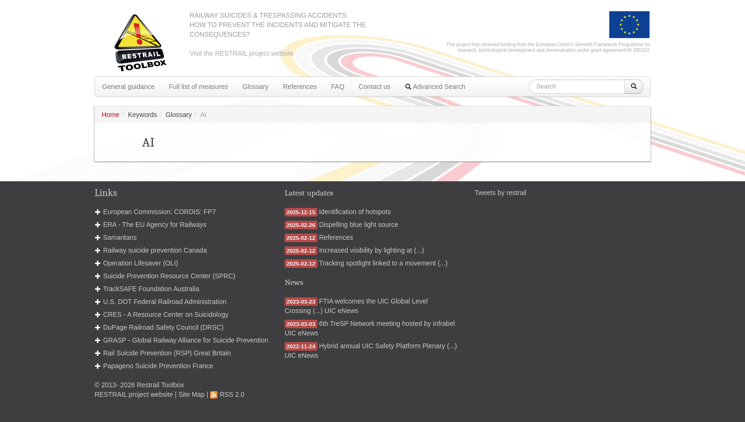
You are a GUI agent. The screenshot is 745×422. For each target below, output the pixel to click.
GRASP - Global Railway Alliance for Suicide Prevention (185, 340)
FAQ (337, 86)
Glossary (255, 86)
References (300, 86)
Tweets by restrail (500, 192)
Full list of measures (198, 86)
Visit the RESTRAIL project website (242, 53)
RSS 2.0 (227, 394)
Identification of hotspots (355, 212)
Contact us (375, 86)
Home (110, 114)
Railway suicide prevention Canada (155, 250)
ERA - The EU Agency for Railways (155, 224)
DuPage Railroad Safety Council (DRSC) (163, 327)
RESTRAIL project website (134, 394)
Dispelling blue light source (358, 224)
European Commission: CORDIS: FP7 (159, 212)
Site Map (192, 394)
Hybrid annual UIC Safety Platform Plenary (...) (388, 346)
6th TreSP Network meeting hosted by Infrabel (387, 323)
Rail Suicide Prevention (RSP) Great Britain (167, 353)
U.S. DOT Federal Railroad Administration (165, 301)
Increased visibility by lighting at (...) (371, 250)
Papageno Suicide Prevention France (158, 366)
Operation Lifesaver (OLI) (140, 263)
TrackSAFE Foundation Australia (151, 289)
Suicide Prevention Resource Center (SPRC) (169, 276)
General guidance (128, 86)
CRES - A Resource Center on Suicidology (166, 314)
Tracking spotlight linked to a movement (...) (383, 263)
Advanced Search (435, 86)
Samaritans (120, 237)
